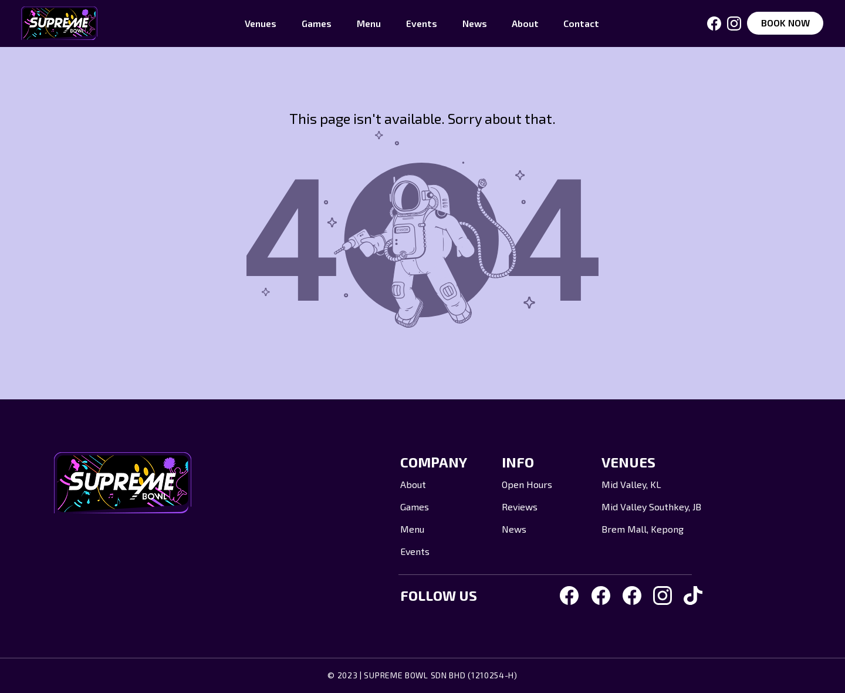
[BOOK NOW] (785, 23)
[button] (260, 23)
